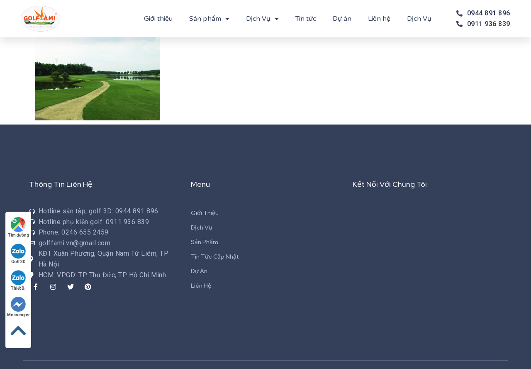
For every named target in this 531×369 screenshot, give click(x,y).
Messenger (18, 307)
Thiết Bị (18, 280)
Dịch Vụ (262, 18)
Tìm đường (18, 227)
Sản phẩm (209, 18)
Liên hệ (379, 19)
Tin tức (305, 19)
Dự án (342, 19)
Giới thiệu (158, 19)
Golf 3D (18, 254)
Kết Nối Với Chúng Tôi (390, 184)
